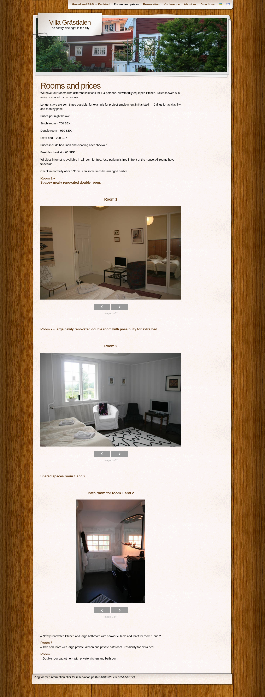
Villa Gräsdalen (70, 22)
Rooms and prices (126, 4)
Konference (172, 4)
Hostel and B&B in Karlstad (91, 4)
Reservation (151, 4)
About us (190, 4)
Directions (208, 4)
